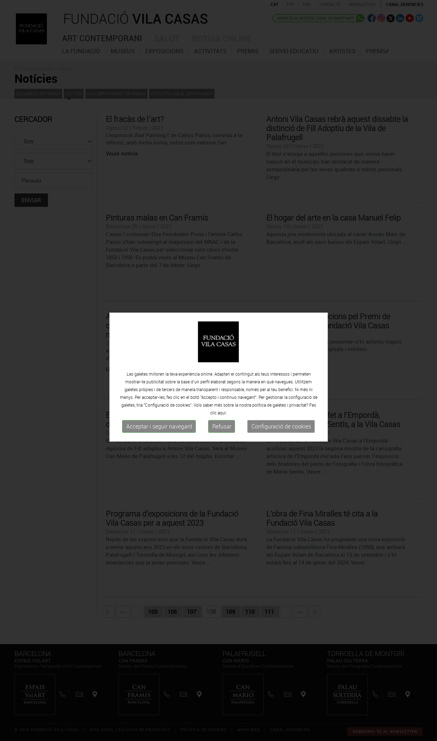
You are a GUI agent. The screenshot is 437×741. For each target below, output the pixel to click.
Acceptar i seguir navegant (159, 433)
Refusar (221, 433)
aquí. (222, 419)
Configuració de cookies (281, 433)
